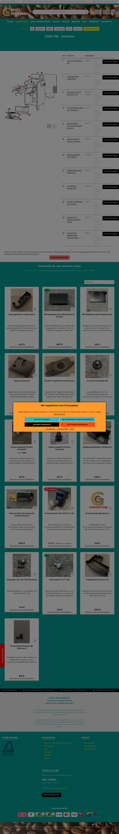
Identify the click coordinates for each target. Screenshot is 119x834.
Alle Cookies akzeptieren (77, 424)
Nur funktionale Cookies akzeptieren (77, 419)
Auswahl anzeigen (42, 419)
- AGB (71, 429)
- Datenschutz (62, 429)
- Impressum (50, 429)
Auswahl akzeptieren (42, 424)
